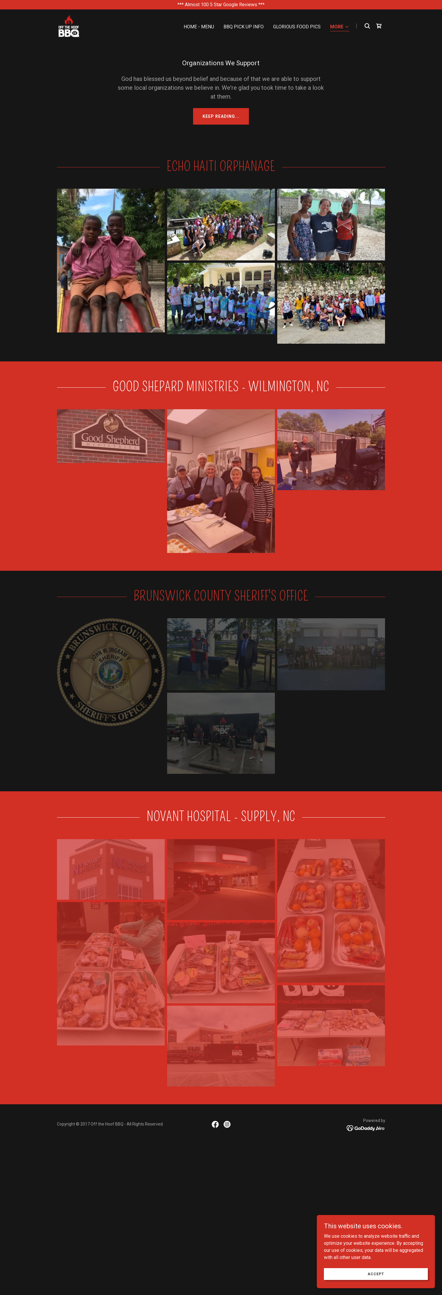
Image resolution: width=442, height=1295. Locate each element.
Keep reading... (221, 116)
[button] (339, 27)
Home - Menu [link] (199, 27)
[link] (69, 25)
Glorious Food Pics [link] (297, 27)
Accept (376, 1274)
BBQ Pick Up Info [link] (244, 27)
